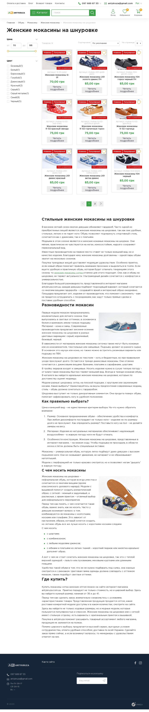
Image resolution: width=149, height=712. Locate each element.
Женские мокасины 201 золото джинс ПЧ (92, 78)
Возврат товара (44, 3)
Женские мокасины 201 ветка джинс (92, 179)
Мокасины (32, 23)
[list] (141, 3)
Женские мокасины (50, 23)
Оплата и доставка (16, 3)
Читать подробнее (57, 88)
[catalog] (40, 12)
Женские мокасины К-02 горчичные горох (92, 128)
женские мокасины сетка (68, 275)
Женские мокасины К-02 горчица (127, 128)
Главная (11, 23)
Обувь (21, 23)
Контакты (59, 3)
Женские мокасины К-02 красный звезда (57, 128)
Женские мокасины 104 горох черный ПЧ (127, 78)
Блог (31, 3)
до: (30, 45)
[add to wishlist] (69, 53)
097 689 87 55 (17, 677)
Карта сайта (48, 664)
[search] (92, 12)
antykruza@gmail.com (21, 681)
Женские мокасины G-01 (57, 76)
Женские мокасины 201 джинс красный (57, 179)
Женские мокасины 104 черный (127, 177)
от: (14, 45)
